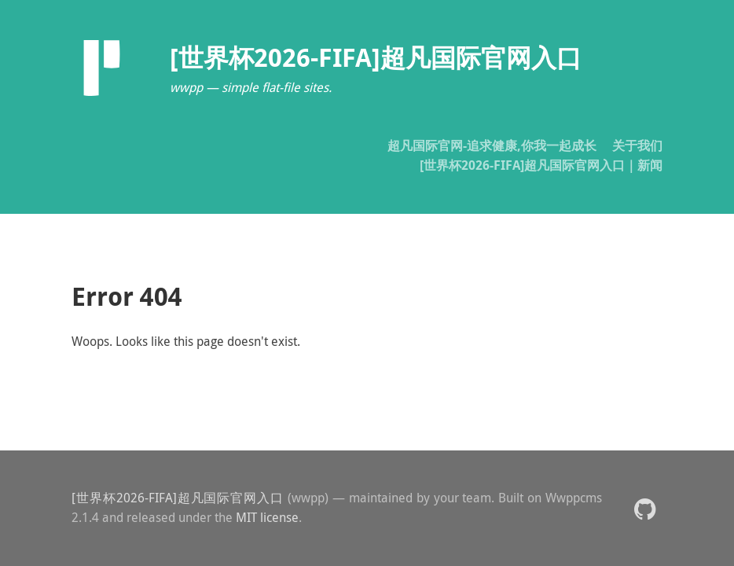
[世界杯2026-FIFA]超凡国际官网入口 (178, 497)
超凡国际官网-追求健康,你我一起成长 (491, 145)
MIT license (267, 517)
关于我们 (637, 145)
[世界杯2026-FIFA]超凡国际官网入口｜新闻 (541, 165)
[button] (644, 508)
